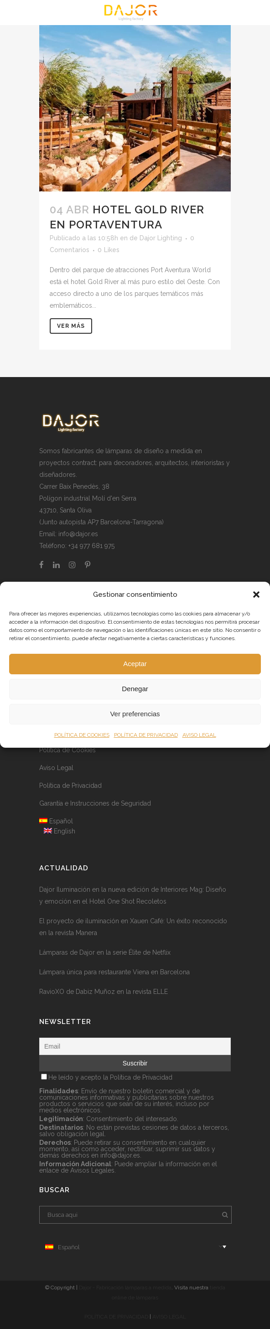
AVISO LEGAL (199, 735)
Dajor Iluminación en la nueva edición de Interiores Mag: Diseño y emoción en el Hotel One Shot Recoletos (132, 895)
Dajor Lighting (161, 238)
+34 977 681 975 (91, 545)
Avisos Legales (92, 1170)
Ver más (71, 326)
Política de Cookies (67, 750)
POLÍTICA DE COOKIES (81, 735)
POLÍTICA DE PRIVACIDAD (146, 735)
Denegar (135, 689)
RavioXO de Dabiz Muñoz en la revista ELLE (103, 991)
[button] (256, 594)
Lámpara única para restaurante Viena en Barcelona (114, 972)
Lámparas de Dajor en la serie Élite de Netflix (105, 952)
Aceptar (135, 663)
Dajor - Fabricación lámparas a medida (125, 1287)
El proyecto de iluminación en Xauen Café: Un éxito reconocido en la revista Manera (133, 926)
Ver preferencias (135, 714)
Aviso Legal (56, 767)
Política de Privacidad (70, 785)
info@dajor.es (78, 534)
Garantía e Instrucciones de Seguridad (95, 803)
